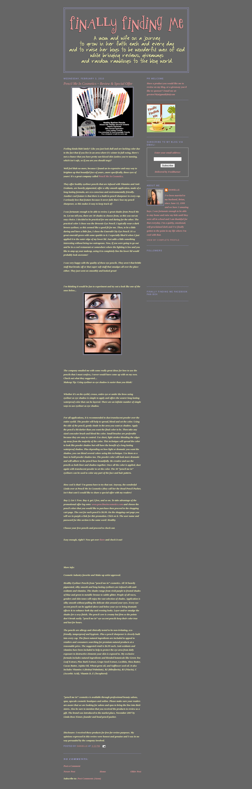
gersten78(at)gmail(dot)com (161, 94)
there (102, 539)
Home (103, 771)
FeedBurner (174, 171)
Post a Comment (72, 766)
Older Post (135, 771)
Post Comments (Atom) (89, 778)
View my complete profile (163, 240)
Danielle (174, 190)
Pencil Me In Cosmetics (111, 176)
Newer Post (69, 771)
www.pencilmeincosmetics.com (107, 504)
